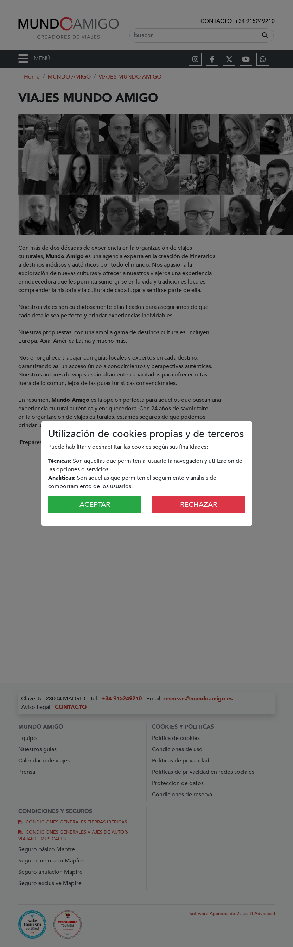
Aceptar (94, 504)
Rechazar (198, 504)
